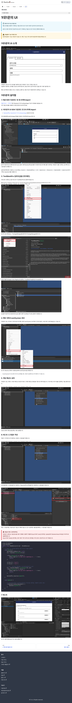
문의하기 (4, 693)
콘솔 (3, 675)
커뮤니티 (4, 680)
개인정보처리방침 (6, 690)
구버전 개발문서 (5, 664)
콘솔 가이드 (4, 662)
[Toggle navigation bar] (2, 2)
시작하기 (3, 657)
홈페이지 (4, 673)
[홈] (2, 7)
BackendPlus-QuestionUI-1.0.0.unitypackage (14, 113)
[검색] (66, 2)
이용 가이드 (4, 660)
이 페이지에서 (5, 13)
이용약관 (4, 688)
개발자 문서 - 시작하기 (6, 103)
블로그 (3, 677)
